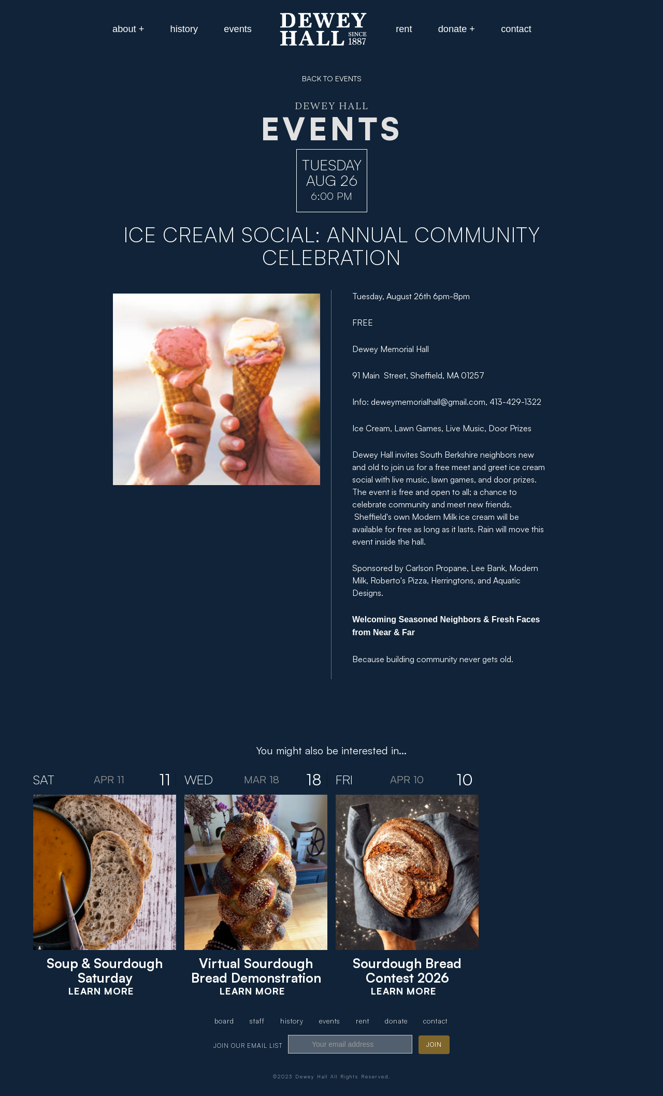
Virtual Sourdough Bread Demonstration (256, 970)
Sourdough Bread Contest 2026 (407, 970)
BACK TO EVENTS (332, 78)
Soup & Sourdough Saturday (105, 970)
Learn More (101, 991)
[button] (128, 29)
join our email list (248, 1045)
